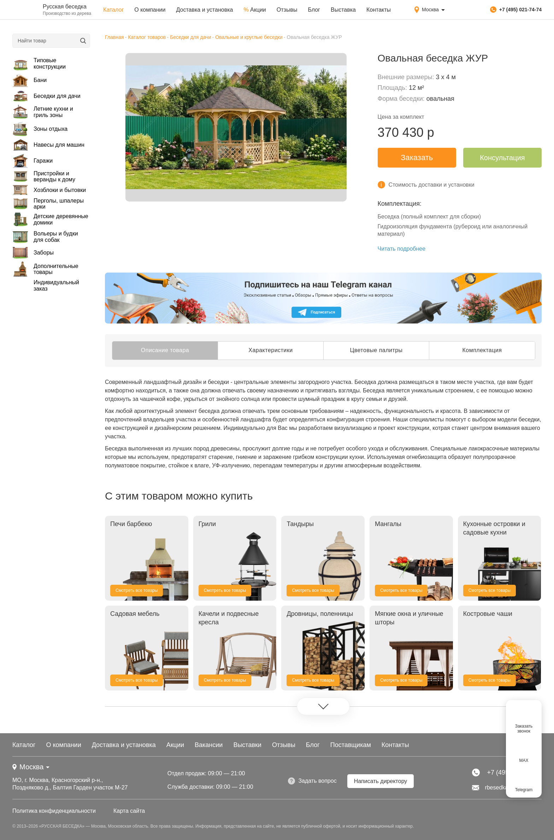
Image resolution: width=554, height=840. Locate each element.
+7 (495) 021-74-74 (516, 9)
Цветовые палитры (376, 350)
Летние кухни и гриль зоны (42, 111)
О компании (149, 10)
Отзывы (287, 10)
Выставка (343, 10)
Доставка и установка (204, 10)
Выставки (247, 744)
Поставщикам (350, 744)
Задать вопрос (312, 780)
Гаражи (32, 161)
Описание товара (165, 350)
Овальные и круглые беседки (248, 37)
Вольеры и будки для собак (45, 237)
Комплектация (482, 350)
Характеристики (270, 350)
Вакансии (209, 744)
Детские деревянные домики (50, 219)
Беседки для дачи (46, 96)
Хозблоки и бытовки (49, 190)
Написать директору (380, 781)
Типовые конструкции (39, 63)
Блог (314, 10)
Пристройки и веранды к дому (43, 176)
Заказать (417, 157)
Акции (254, 10)
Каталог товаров (147, 37)
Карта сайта (129, 811)
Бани (29, 80)
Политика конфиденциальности (54, 811)
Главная (114, 37)
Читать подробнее (402, 249)
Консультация (502, 158)
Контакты (378, 10)
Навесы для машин (48, 145)
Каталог (113, 10)
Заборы (33, 252)
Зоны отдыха (39, 128)
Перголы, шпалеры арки (48, 203)
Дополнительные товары (45, 269)
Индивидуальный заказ (56, 285)
